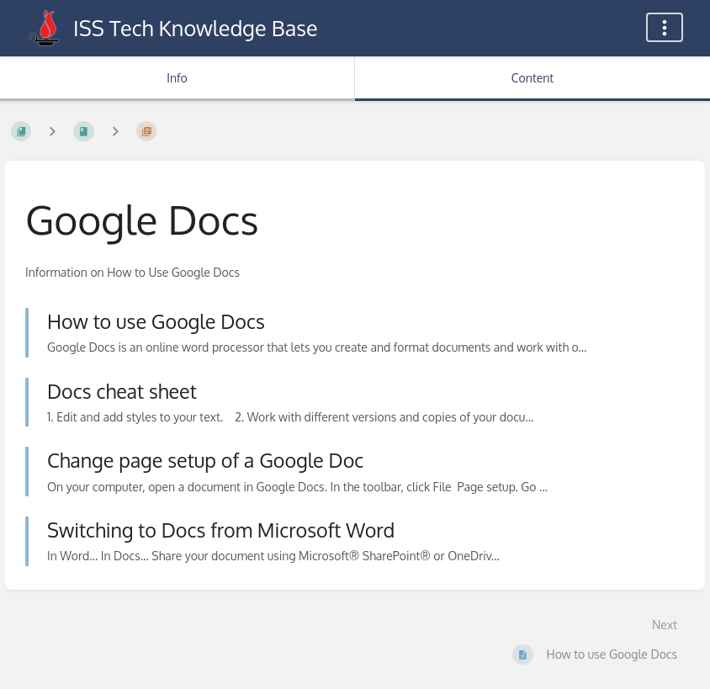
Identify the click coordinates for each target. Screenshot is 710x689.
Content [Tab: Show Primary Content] (532, 78)
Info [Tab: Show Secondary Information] (177, 78)
